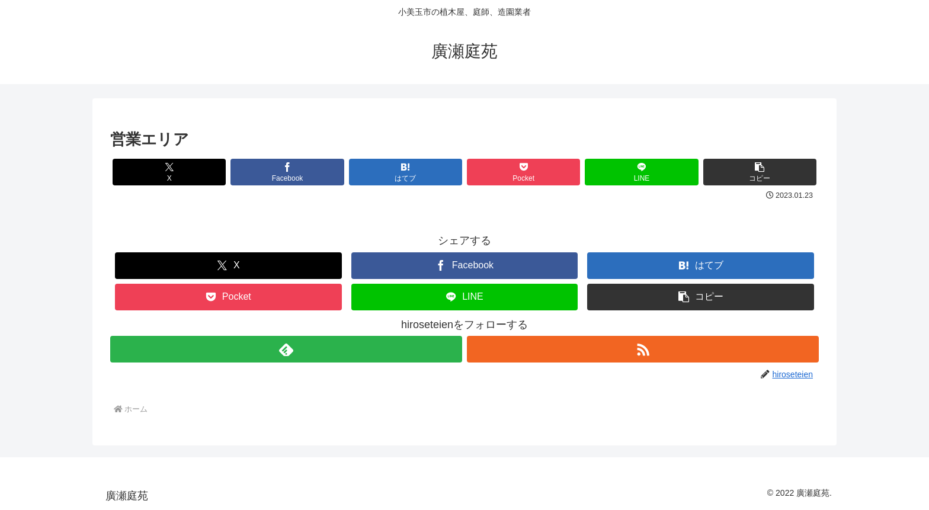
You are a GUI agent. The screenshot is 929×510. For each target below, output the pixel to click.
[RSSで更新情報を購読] (643, 349)
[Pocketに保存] (523, 172)
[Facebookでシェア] (287, 172)
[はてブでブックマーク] (405, 172)
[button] (759, 172)
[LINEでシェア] (641, 172)
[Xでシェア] (169, 172)
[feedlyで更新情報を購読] (286, 349)
